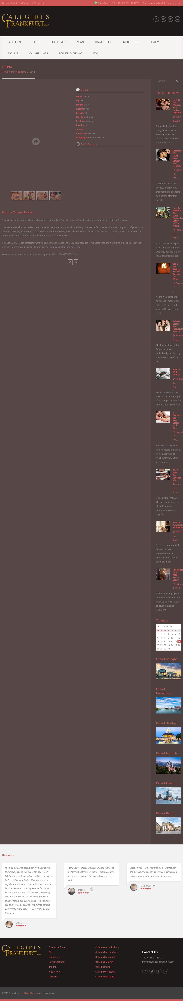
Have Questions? (57, 961)
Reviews (155, 42)
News (80, 42)
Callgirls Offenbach (105, 971)
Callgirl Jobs (38, 53)
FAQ (95, 53)
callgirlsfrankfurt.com (29, 993)
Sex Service (58, 42)
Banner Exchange (70, 53)
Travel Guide (103, 42)
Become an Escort (57, 947)
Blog (51, 952)
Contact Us (54, 956)
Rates (35, 42)
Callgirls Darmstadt (105, 956)
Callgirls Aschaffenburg (107, 947)
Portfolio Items (18, 71)
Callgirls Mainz (102, 966)
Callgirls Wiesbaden (105, 976)
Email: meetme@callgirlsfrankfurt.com (162, 3)
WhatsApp (101, 3)
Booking (12, 53)
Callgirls (14, 42)
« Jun (158, 626)
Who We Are (54, 971)
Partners (53, 976)
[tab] (110, 89)
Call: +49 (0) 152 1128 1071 (125, 3)
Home (5, 71)
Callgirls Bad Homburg (106, 952)
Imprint (52, 966)
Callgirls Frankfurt (104, 961)
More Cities (130, 42)
